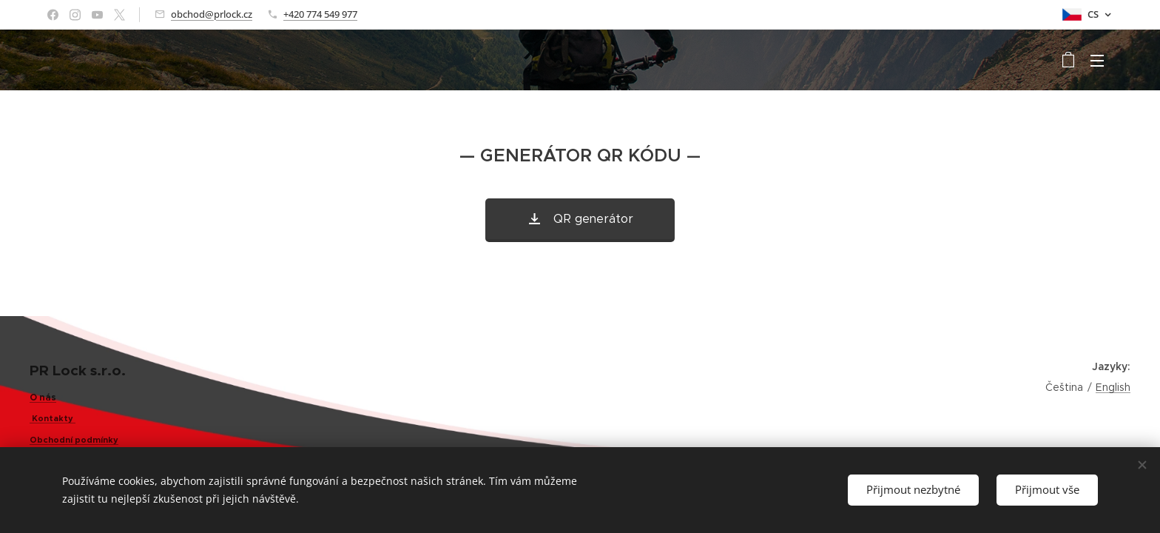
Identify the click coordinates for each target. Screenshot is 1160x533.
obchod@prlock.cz (211, 14)
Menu (1097, 60)
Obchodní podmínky (74, 440)
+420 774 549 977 (320, 14)
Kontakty (51, 418)
